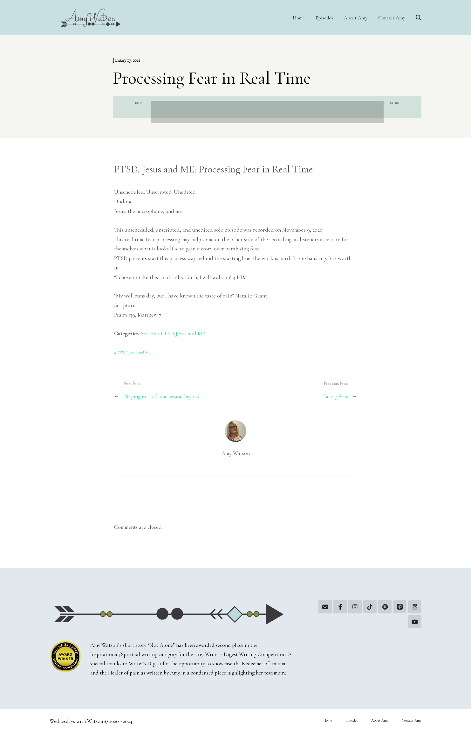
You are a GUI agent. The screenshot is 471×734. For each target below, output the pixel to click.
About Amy (355, 18)
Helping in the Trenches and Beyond (161, 396)
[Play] (128, 110)
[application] (267, 107)
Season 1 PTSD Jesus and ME (173, 333)
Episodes (324, 18)
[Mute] (406, 110)
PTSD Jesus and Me (133, 352)
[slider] (267, 112)
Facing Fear (335, 396)
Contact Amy (391, 18)
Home (299, 18)
